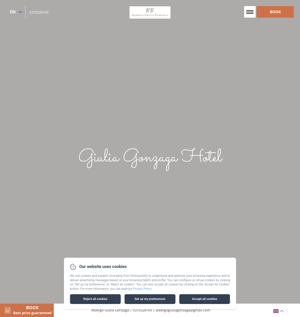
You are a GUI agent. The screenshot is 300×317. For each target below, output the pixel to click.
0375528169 (38, 12)
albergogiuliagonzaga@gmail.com (183, 310)
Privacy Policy (142, 289)
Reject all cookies (95, 299)
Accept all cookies (204, 299)
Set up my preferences (150, 299)
